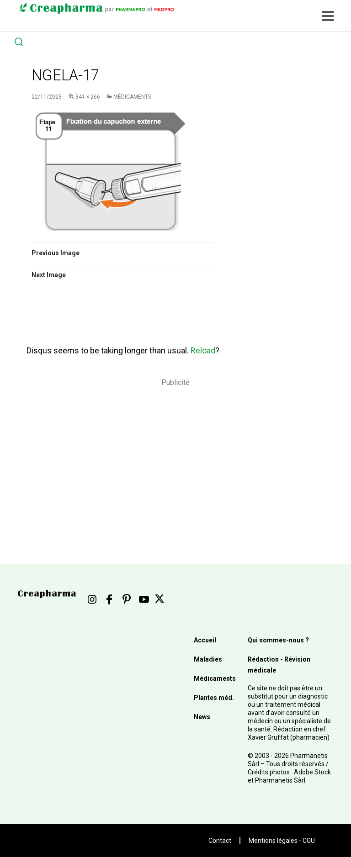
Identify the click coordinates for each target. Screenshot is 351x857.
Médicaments (132, 97)
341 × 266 (87, 97)
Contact (219, 840)
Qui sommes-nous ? (278, 640)
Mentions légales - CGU (282, 840)
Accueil (205, 640)
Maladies (208, 659)
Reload (203, 350)
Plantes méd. (214, 697)
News (202, 716)
